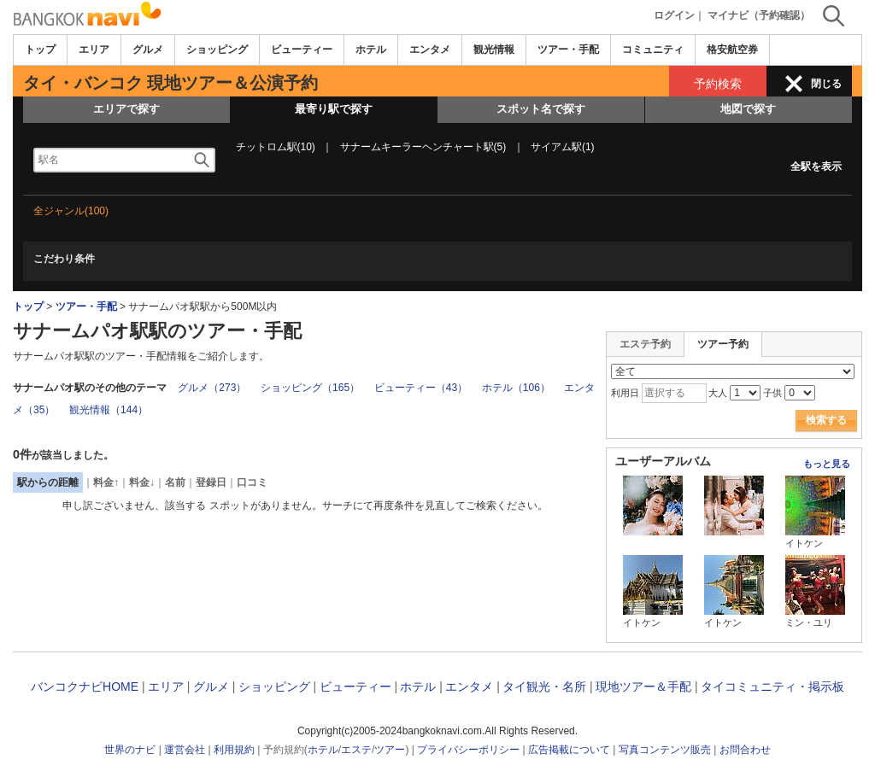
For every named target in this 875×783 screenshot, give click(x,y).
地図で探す (748, 108)
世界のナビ (130, 750)
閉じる (826, 84)
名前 (175, 482)
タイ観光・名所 (544, 686)
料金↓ (142, 482)
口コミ (252, 482)
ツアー (389, 750)
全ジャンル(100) (71, 211)
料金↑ (106, 482)
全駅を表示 (816, 166)
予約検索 (718, 84)
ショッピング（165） (310, 388)
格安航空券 (732, 50)
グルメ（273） (212, 388)
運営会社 (184, 750)
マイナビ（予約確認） (759, 15)
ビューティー (301, 50)
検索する (826, 420)
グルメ (147, 50)
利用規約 (234, 750)
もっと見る (826, 464)
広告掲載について (569, 750)
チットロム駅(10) (275, 147)
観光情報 (493, 50)
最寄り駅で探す (334, 108)
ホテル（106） (516, 388)
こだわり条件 (64, 259)
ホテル (370, 50)
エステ (356, 750)
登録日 (211, 482)
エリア (94, 50)
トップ (40, 50)
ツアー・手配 (568, 50)
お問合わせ (745, 750)
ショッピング (217, 50)
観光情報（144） (108, 410)
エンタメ (429, 50)
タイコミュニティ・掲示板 (772, 686)
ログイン (674, 15)
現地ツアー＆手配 (643, 686)
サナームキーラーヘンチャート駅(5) (423, 147)
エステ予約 (645, 344)
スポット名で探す (540, 108)
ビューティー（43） (420, 388)
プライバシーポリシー (468, 750)
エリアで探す (126, 108)
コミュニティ (653, 50)
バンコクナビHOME (84, 686)
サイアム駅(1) (563, 147)
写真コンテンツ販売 (665, 750)
